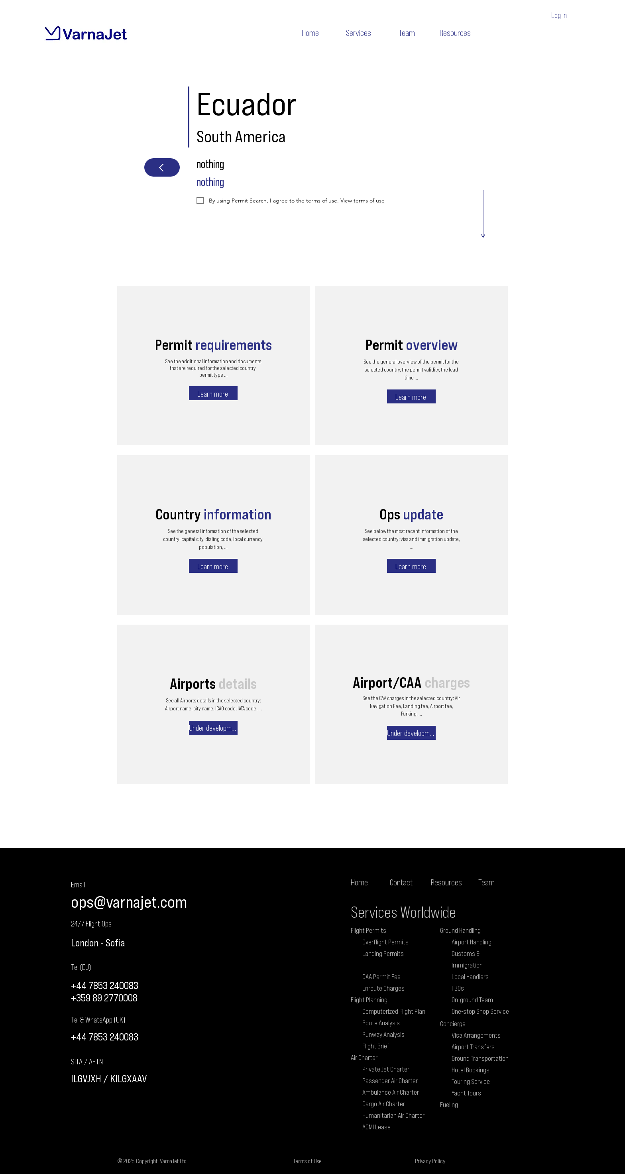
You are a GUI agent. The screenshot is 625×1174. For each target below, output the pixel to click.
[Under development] (213, 728)
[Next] (162, 167)
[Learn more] (213, 393)
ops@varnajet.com (129, 901)
